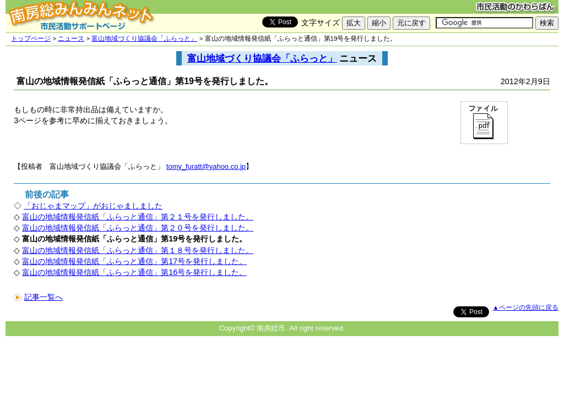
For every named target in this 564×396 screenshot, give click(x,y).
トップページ (31, 38)
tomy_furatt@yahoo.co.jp (206, 166)
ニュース (71, 38)
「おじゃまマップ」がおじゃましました (93, 205)
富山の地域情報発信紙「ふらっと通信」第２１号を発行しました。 (137, 216)
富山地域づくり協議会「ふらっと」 (144, 38)
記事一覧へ (38, 297)
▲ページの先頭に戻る (525, 307)
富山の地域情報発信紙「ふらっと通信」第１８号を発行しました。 (137, 250)
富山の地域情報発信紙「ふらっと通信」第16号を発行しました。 (134, 272)
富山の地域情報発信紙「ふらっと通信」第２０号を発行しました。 (137, 227)
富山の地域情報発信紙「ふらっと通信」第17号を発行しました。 (134, 261)
